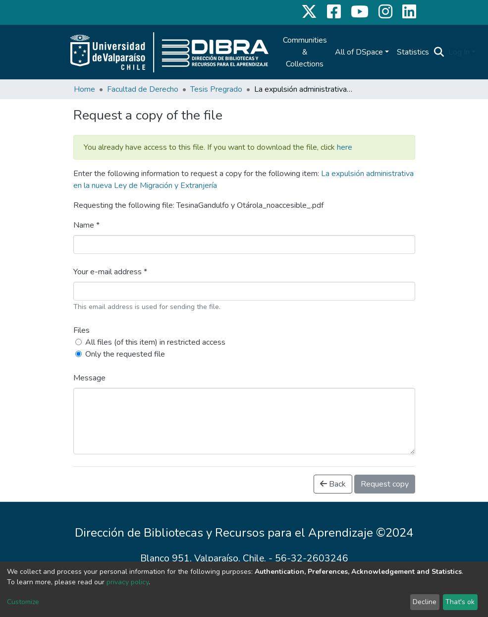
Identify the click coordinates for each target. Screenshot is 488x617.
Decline (424, 602)
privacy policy (128, 582)
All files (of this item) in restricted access (155, 342)
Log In (459, 52)
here (344, 147)
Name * (86, 225)
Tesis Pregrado (216, 89)
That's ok (460, 602)
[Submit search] (439, 52)
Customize (23, 602)
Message (89, 377)
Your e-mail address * (110, 271)
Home (84, 89)
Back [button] (333, 484)
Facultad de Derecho (142, 89)
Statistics (413, 52)
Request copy (385, 484)
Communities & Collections (305, 52)
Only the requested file (125, 354)
